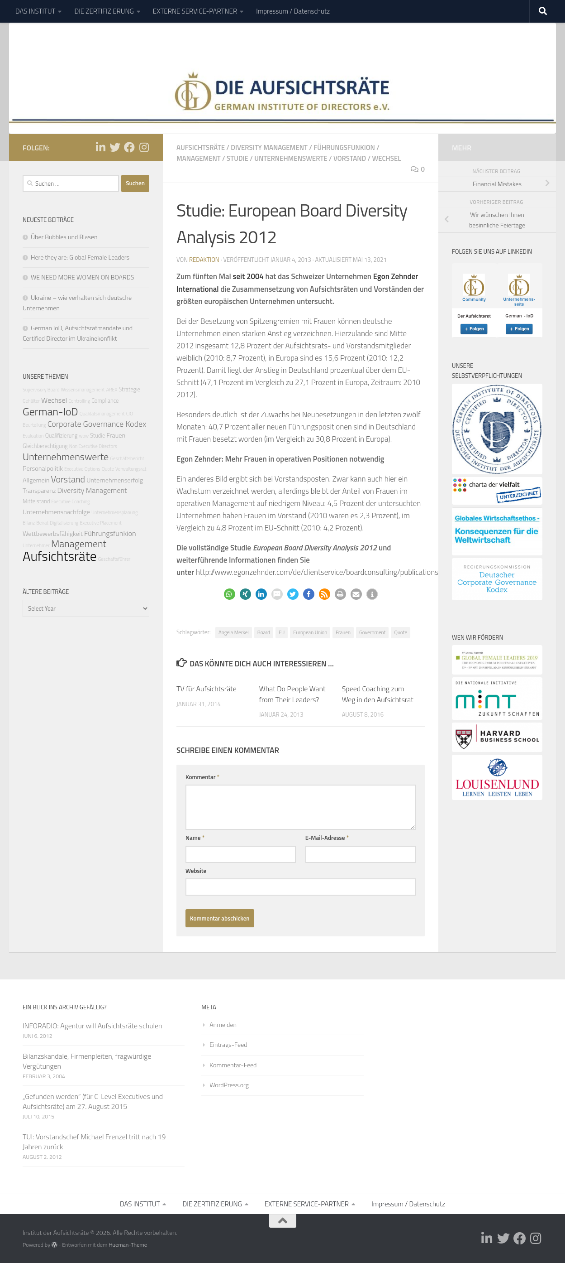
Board (263, 632)
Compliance (105, 400)
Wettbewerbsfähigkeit (53, 533)
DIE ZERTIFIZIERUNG (103, 11)
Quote (400, 632)
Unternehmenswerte (290, 158)
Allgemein (36, 480)
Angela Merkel (233, 632)
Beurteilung (34, 425)
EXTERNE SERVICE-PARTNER (195, 11)
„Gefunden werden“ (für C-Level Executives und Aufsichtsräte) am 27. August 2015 (93, 1101)
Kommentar (202, 776)
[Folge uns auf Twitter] (114, 146)
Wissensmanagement (82, 389)
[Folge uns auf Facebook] (129, 146)
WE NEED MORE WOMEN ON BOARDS (82, 277)
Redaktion (204, 259)
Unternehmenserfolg (114, 480)
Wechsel (386, 158)
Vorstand (349, 158)
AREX (112, 389)
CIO (129, 413)
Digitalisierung (64, 522)
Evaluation (33, 435)
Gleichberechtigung (45, 446)
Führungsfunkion (344, 147)
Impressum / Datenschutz (293, 11)
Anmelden (223, 1024)
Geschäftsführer (114, 558)
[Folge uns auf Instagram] (143, 146)
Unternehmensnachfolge (56, 511)
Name (194, 837)
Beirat (42, 522)
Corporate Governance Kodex (97, 423)
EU (282, 632)
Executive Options (82, 468)
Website (195, 870)
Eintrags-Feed (228, 1044)
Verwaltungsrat (130, 468)
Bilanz (29, 522)
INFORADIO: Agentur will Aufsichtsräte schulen (92, 1025)
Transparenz (39, 491)
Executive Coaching (71, 501)
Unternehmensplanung (114, 512)
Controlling (79, 401)
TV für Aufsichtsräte (206, 688)
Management (198, 158)
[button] (229, 594)
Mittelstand (36, 501)
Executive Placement (100, 522)
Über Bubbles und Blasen (64, 236)
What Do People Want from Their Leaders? (292, 693)
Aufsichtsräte (200, 147)
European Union (310, 632)
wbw (84, 435)
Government (372, 632)
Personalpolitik (43, 468)
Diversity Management (269, 147)
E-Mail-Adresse (327, 837)
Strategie (129, 389)
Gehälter (31, 401)
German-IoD (50, 411)
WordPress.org (229, 1084)
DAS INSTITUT (35, 11)
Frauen (343, 632)
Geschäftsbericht (127, 458)
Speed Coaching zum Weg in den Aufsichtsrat (377, 693)
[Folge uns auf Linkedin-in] (100, 146)
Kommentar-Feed (232, 1065)
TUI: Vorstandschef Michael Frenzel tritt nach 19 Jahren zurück (94, 1141)
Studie (237, 158)
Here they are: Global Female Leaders (80, 256)
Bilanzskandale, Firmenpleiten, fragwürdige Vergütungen (87, 1060)
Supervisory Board (41, 389)
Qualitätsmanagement (102, 413)
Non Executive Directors (93, 446)
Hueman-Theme (128, 1244)
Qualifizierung (61, 435)
